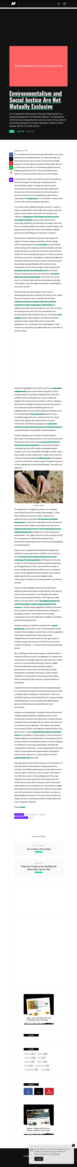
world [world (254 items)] (45, 1070)
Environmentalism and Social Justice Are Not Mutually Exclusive (35, 99)
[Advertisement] (38, 27)
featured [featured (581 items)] (30, 1054)
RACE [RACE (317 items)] (42, 1058)
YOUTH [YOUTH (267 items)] (29, 1066)
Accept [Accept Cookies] (38, 1159)
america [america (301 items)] (29, 1062)
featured (42, 814)
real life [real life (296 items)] (42, 1062)
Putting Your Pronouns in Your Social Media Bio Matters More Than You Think (39, 868)
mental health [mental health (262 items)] (31, 1070)
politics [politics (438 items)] (42, 1054)
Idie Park (20, 131)
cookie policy (55, 1154)
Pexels (22, 807)
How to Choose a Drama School (39, 848)
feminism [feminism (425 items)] (30, 1058)
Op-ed (12, 131)
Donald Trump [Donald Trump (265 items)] (42, 1066)
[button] (59, 4)
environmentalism (31, 814)
